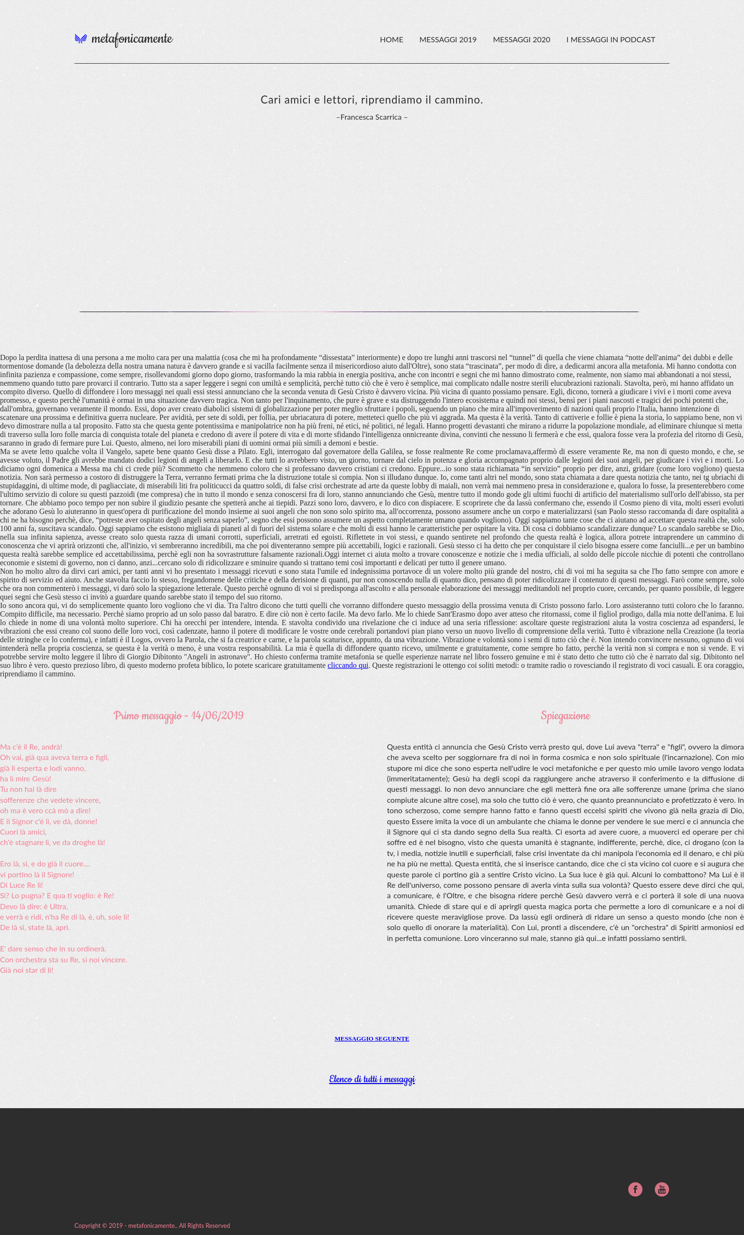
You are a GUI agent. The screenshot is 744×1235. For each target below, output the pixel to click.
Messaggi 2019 (449, 39)
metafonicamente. (152, 1225)
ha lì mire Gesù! (25, 778)
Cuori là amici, (23, 831)
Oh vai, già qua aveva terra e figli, (54, 756)
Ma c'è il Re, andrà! (31, 746)
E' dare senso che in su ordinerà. (53, 948)
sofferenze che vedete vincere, (50, 799)
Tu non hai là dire (28, 788)
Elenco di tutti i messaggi (372, 1079)
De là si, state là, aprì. (35, 926)
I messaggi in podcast (611, 39)
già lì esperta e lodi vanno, (43, 767)
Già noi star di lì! (26, 969)
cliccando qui (347, 665)
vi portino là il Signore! (37, 874)
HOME (391, 39)
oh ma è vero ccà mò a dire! (45, 810)
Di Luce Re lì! (21, 884)
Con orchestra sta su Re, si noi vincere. (63, 959)
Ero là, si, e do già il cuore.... (45, 863)
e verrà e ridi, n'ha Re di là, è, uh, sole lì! (64, 916)
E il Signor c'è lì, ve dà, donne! (48, 821)
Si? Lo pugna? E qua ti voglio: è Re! (57, 895)
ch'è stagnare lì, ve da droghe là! (52, 841)
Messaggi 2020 (522, 39)
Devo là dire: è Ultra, (34, 906)
